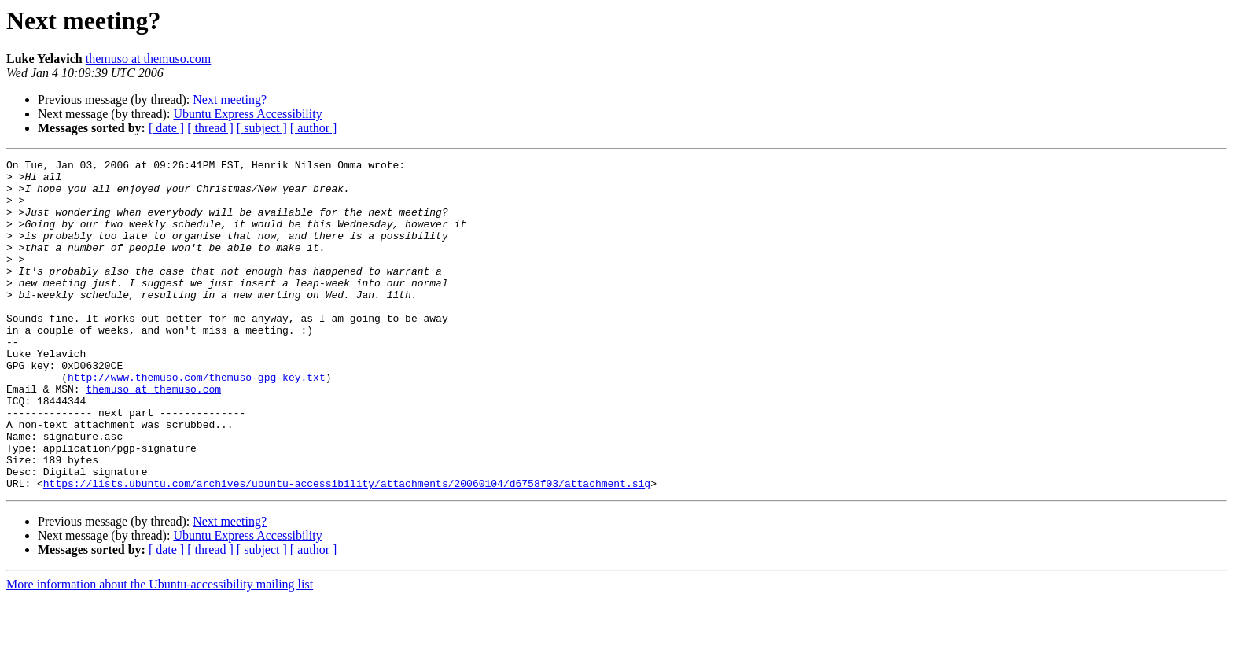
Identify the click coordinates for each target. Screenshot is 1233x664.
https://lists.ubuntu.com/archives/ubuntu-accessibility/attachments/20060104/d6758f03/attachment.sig (346, 549)
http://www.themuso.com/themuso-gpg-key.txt (197, 422)
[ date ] (166, 128)
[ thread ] (210, 128)
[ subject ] (262, 128)
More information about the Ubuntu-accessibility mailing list (159, 650)
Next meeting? (230, 99)
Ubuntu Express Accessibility (247, 113)
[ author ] (313, 128)
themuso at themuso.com (149, 58)
